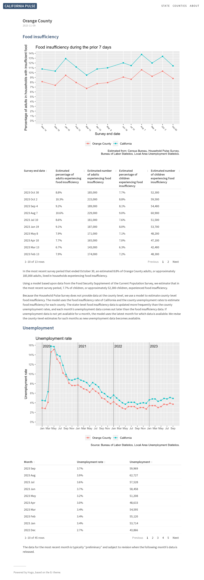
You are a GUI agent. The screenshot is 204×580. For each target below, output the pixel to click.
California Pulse (20, 6)
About (194, 5)
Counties (180, 5)
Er (51, 572)
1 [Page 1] (163, 262)
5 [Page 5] (168, 538)
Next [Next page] (176, 262)
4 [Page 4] (163, 538)
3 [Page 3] (158, 538)
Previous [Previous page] (153, 262)
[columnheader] (38, 178)
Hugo (31, 572)
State (165, 5)
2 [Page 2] (168, 262)
